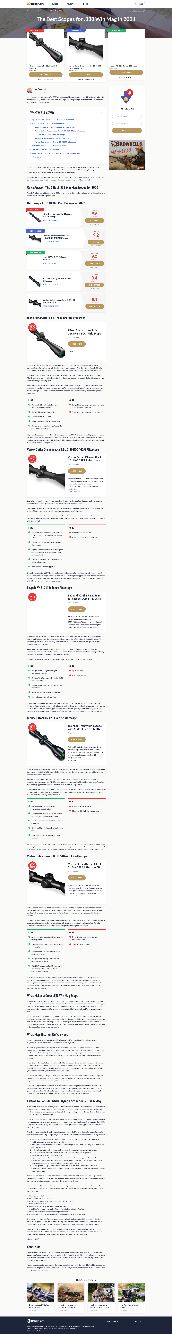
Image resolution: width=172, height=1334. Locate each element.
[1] (35, 1239)
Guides (55, 4)
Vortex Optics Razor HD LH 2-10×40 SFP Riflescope (55, 142)
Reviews (70, 4)
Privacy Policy (112, 1321)
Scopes (35, 11)
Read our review (45, 79)
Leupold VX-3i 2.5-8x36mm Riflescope (123, 66)
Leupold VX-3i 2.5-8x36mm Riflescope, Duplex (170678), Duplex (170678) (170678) (85, 597)
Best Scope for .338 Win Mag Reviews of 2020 (50, 123)
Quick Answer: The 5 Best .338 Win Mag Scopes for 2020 (55, 120)
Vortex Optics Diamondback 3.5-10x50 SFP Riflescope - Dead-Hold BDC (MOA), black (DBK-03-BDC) (85, 459)
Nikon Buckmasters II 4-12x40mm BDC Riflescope (43, 67)
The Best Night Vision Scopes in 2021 (129, 1306)
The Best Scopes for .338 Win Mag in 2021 (50, 11)
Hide (101, 112)
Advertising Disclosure (137, 11)
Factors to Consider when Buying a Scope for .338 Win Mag (56, 153)
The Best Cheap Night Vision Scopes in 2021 (68, 1306)
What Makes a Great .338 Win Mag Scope (49, 146)
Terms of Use (139, 1321)
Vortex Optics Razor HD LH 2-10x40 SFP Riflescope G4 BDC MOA (84, 866)
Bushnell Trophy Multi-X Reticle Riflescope (52, 138)
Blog (85, 4)
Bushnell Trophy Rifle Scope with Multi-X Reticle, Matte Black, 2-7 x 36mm (85, 727)
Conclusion (36, 157)
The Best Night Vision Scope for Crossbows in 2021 (99, 1306)
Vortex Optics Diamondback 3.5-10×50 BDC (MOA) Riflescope (85, 67)
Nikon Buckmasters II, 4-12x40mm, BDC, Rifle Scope (84, 332)
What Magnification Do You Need (45, 149)
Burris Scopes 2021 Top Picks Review (39, 1306)
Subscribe (138, 4)
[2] (37, 1239)
